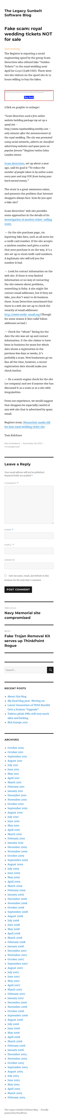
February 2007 (16, 993)
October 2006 (16, 1011)
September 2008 (18, 911)
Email (9, 545)
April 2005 (14, 1088)
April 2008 (14, 933)
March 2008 (15, 937)
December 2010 (17, 795)
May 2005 (14, 1084)
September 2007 (18, 963)
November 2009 (17, 851)
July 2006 (13, 1024)
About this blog (17, 696)
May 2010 (13, 825)
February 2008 (16, 942)
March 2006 (15, 1041)
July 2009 (13, 868)
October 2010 (16, 803)
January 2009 (16, 894)
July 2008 (13, 920)
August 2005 (15, 1071)
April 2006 (14, 1037)
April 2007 (14, 985)
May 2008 (14, 929)
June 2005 (14, 1080)
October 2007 (16, 959)
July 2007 (13, 972)
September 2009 (18, 860)
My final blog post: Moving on (26, 700)
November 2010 (17, 799)
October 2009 (16, 855)
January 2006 (16, 1049)
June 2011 (13, 769)
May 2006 (14, 1032)
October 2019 (16, 747)
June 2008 (14, 924)
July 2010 (13, 816)
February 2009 (17, 890)
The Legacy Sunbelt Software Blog (23, 13)
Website (9, 560)
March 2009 (15, 885)
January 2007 (16, 998)
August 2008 (15, 916)
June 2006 (14, 1028)
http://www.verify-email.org (22, 314)
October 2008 (16, 907)
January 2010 (15, 842)
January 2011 (15, 791)
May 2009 (14, 877)
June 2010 (13, 821)
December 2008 (17, 898)
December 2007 (17, 950)
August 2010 (15, 812)
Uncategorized (11, 446)
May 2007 (13, 980)
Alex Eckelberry (12, 443)
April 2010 (14, 829)
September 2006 (18, 1015)
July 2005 (13, 1075)
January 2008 (16, 946)
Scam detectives (14, 163)
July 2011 (13, 765)
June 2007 (14, 976)
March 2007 (15, 989)
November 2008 (17, 903)
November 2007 (17, 955)
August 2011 (15, 760)
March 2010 (15, 834)
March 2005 (15, 1093)
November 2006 (17, 1006)
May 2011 (13, 773)
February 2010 (16, 838)
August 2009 (15, 864)
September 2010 (17, 808)
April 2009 (14, 881)
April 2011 (13, 778)
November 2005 (17, 1058)
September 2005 (18, 1067)
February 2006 (17, 1045)
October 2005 (16, 1062)
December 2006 (17, 1002)
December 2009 (17, 847)
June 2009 (14, 873)
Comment (11, 483)
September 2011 (17, 756)
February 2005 (16, 1097)
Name (8, 529)
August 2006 (15, 1019)
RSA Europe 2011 (18, 722)
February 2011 (16, 786)
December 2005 (17, 1054)
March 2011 (14, 782)
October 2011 (15, 752)
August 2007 (15, 967)
